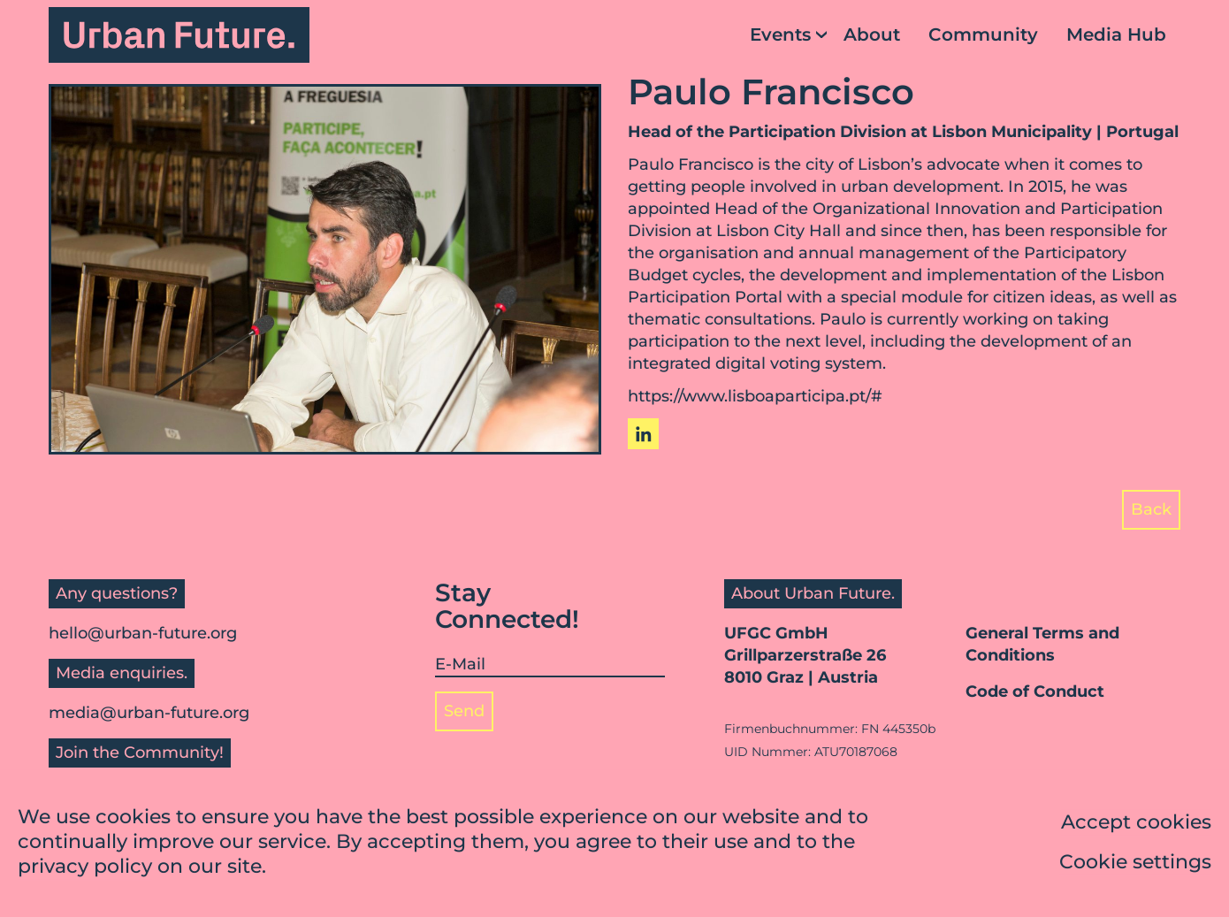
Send (464, 711)
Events (780, 34)
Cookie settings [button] (1135, 863)
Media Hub (1116, 34)
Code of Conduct (1035, 691)
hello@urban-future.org (143, 633)
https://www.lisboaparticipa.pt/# (755, 396)
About (872, 34)
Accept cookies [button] (1136, 824)
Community (983, 34)
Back (1151, 509)
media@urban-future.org (149, 712)
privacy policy (85, 868)
